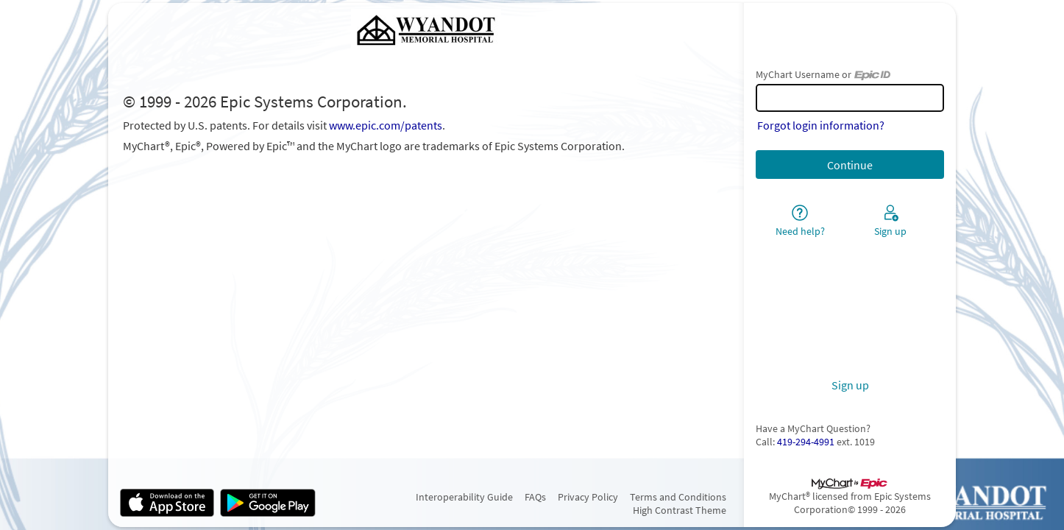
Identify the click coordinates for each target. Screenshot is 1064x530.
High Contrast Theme (679, 510)
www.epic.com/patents (385, 125)
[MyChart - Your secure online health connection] (426, 31)
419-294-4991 (805, 441)
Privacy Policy (588, 497)
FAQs (535, 497)
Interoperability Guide (464, 497)
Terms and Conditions (678, 497)
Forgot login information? (820, 125)
